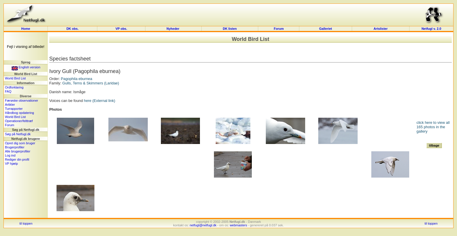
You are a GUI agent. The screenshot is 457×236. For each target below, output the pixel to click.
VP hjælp (11, 163)
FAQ (8, 91)
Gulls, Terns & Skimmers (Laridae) (90, 83)
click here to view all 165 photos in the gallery (433, 126)
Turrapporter (14, 108)
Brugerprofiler (14, 147)
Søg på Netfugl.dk (18, 134)
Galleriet (325, 28)
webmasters (238, 225)
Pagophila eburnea (76, 79)
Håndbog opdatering (19, 112)
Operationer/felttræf (19, 121)
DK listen (230, 28)
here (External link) (99, 100)
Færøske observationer (21, 100)
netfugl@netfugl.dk (203, 225)
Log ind (10, 155)
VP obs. (121, 28)
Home (25, 28)
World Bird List (15, 78)
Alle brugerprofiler (17, 151)
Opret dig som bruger (20, 143)
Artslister (381, 28)
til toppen (26, 223)
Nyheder (173, 28)
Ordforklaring (14, 87)
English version (26, 67)
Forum (279, 28)
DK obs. (72, 28)
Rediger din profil (17, 159)
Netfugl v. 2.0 (431, 28)
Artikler (10, 104)
